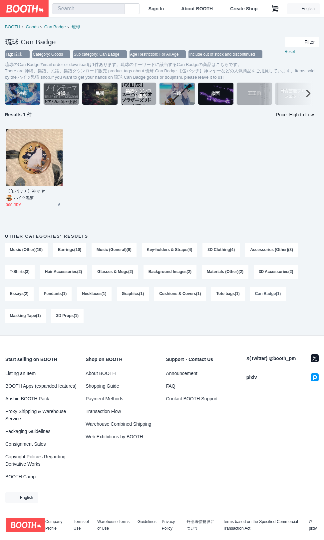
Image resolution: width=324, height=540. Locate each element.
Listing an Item (20, 373)
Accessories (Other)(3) (271, 250)
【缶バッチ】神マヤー (28, 191)
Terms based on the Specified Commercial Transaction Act (260, 525)
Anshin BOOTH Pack (27, 398)
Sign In (156, 8)
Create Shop (243, 8)
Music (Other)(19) (26, 250)
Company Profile (53, 525)
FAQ (170, 386)
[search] (118, 9)
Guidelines (147, 522)
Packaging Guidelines (27, 431)
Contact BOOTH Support (192, 398)
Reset (290, 52)
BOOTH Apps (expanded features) (41, 386)
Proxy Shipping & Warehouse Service (35, 415)
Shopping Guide (102, 386)
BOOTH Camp (20, 476)
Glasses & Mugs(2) (115, 272)
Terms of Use (81, 525)
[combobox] (88, 8)
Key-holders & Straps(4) (169, 250)
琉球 (76, 26)
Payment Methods (104, 398)
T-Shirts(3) (20, 272)
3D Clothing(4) (221, 250)
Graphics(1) (133, 294)
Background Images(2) (170, 272)
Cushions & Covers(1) (180, 294)
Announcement (181, 373)
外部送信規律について (200, 525)
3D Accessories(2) (276, 272)
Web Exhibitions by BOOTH (114, 436)
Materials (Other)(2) (225, 272)
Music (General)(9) (114, 250)
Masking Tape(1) (25, 316)
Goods (32, 26)
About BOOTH (197, 8)
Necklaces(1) (94, 294)
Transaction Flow (103, 411)
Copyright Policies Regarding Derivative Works (35, 460)
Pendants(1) (55, 294)
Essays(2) (19, 294)
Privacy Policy (168, 525)
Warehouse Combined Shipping (118, 424)
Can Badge (55, 26)
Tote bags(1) (228, 294)
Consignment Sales (25, 444)
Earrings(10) (69, 250)
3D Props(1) (67, 316)
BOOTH (12, 26)
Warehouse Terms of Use (113, 525)
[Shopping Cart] (275, 8)
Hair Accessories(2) (63, 272)
